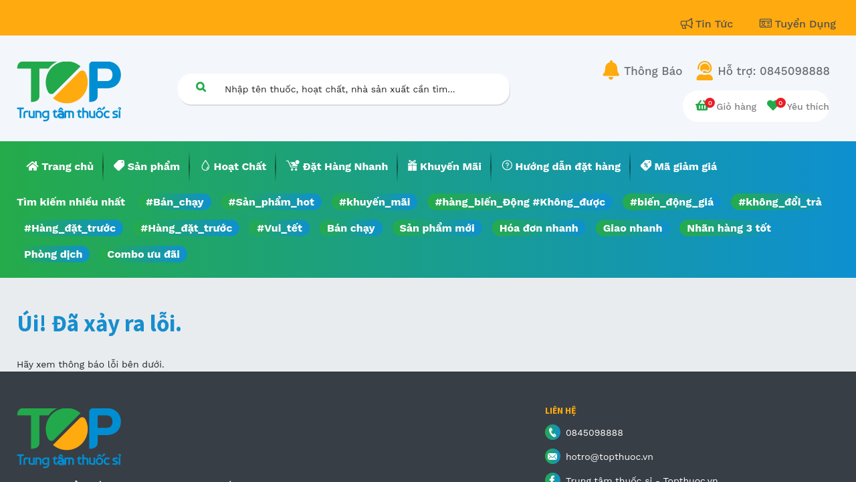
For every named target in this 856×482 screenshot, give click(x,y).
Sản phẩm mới (437, 228)
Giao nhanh (633, 228)
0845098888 (594, 432)
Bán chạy (350, 228)
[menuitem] (60, 166)
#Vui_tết (279, 228)
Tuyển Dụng (798, 23)
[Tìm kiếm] (200, 87)
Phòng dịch (53, 254)
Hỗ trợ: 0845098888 (774, 71)
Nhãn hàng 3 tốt (729, 228)
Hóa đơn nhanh (539, 228)
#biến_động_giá (672, 201)
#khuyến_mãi (374, 201)
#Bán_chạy (175, 201)
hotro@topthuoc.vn (609, 456)
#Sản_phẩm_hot (271, 201)
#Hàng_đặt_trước (70, 228)
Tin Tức (709, 23)
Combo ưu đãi (143, 254)
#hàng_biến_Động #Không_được (520, 201)
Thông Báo (653, 71)
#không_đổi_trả (780, 201)
